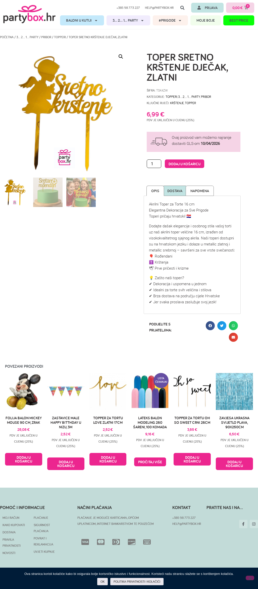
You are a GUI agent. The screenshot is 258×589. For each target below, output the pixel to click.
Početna (7, 37)
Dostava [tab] (174, 190)
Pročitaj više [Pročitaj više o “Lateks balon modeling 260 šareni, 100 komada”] (150, 461)
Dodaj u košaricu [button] (23, 459)
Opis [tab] (155, 190)
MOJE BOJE (205, 20)
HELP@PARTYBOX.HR (186, 524)
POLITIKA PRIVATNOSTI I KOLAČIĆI (137, 581)
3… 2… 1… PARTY (128, 20)
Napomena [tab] (199, 190)
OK (102, 581)
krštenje (177, 103)
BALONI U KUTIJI (82, 20)
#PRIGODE (170, 20)
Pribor (46, 37)
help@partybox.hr (159, 8)
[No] (250, 578)
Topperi (60, 37)
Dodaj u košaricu (184, 163)
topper (190, 103)
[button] (182, 8)
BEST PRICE (238, 20)
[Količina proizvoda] (154, 163)
